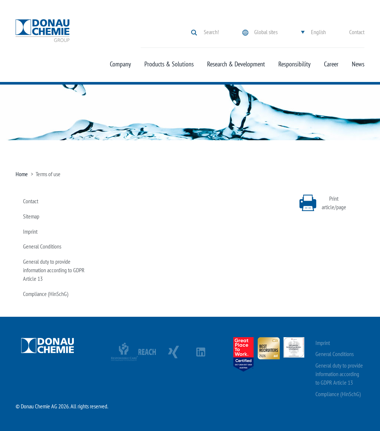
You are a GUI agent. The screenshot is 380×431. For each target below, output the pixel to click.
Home (22, 174)
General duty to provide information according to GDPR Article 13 (54, 270)
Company (120, 64)
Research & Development (236, 64)
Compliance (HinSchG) (45, 293)
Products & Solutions (169, 64)
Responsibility (294, 64)
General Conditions (42, 246)
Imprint (30, 231)
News (358, 64)
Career (331, 64)
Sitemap (31, 216)
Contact (356, 32)
